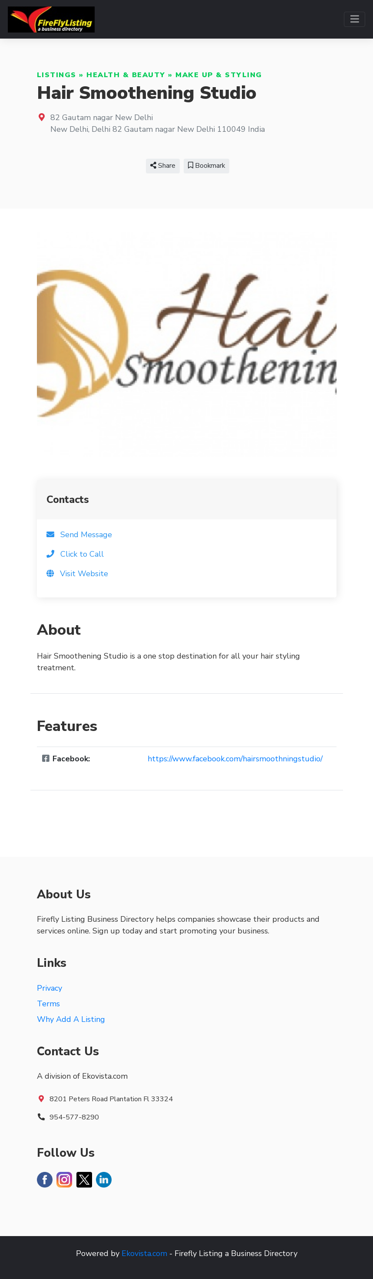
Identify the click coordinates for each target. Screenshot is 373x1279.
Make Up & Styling (218, 75)
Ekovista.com (144, 1253)
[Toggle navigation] (354, 19)
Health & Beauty (125, 75)
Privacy (49, 988)
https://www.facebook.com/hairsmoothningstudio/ (235, 759)
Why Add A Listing (71, 1019)
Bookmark (206, 165)
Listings (56, 75)
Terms (48, 1003)
